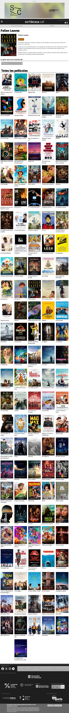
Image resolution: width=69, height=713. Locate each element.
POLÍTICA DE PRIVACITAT (46, 667)
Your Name (45, 635)
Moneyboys (4, 479)
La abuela (44, 341)
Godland (58, 299)
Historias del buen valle (34, 320)
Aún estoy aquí (4, 138)
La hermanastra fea (61, 364)
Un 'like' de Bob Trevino (34, 591)
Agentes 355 (31, 92)
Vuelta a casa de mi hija (48, 614)
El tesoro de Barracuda (7, 276)
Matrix (16, 456)
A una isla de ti (18, 92)
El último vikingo (18, 276)
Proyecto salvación (19, 501)
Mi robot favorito (60, 456)
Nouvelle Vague (60, 479)
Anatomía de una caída (34, 115)
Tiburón (44, 568)
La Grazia (44, 364)
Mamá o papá (59, 433)
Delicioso (58, 184)
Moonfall (16, 479)
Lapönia (16, 410)
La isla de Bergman (6, 387)
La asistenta (59, 341)
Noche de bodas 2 (46, 479)
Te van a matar (60, 545)
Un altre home (46, 591)
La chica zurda (18, 364)
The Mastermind (18, 568)
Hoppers (44, 320)
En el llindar (45, 276)
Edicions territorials (17, 26)
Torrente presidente (61, 568)
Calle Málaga (4, 184)
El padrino (17, 253)
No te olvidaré (32, 479)
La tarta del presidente (62, 387)
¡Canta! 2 (58, 635)
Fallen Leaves (31, 299)
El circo (44, 230)
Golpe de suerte (5, 320)
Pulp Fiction (31, 501)
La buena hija (4, 364)
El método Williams (6, 253)
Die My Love (17, 207)
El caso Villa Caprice (19, 230)
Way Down (58, 614)
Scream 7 (30, 524)
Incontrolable (59, 320)
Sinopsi (21, 39)
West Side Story (5, 635)
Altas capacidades (5, 115)
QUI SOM (21, 667)
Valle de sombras (32, 614)
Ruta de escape (5, 524)
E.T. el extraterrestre (33, 207)
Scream (16, 524)
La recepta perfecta (33, 387)
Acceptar (50, 705)
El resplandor (59, 253)
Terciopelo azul (5, 568)
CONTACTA (28, 667)
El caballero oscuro (61, 207)
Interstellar (4, 341)
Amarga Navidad (18, 115)
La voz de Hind (4, 410)
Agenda (52, 26)
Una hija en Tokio (5, 614)
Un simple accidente (61, 591)
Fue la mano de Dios (47, 299)
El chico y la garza (33, 230)
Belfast (58, 138)
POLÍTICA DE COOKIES (61, 667)
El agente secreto (46, 207)
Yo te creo (31, 635)
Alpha (57, 92)
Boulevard (31, 161)
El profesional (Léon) (47, 253)
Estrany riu (17, 299)
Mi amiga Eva (45, 456)
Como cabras (31, 184)
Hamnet (16, 320)
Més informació (57, 705)
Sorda (57, 524)
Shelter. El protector (47, 524)
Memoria (30, 456)
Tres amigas (17, 591)
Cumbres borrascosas (48, 184)
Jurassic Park (17, 341)
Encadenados (4, 299)
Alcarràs (44, 92)
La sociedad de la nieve (48, 387)
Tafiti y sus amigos (47, 545)
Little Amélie (45, 410)
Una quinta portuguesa (20, 614)
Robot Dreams (59, 501)
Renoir (43, 501)
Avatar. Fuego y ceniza (20, 138)
